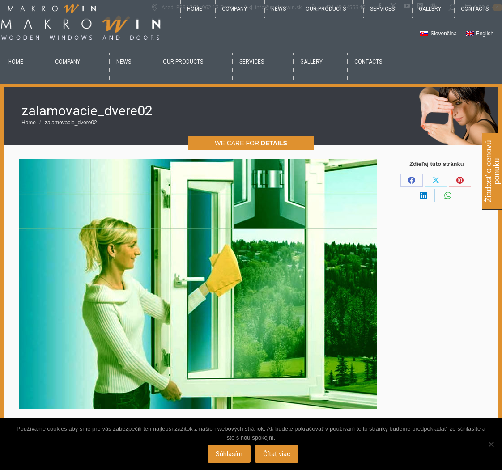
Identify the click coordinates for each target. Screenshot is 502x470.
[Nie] (490, 444)
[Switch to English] (479, 34)
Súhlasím (229, 454)
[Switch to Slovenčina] (438, 34)
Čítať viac (277, 454)
